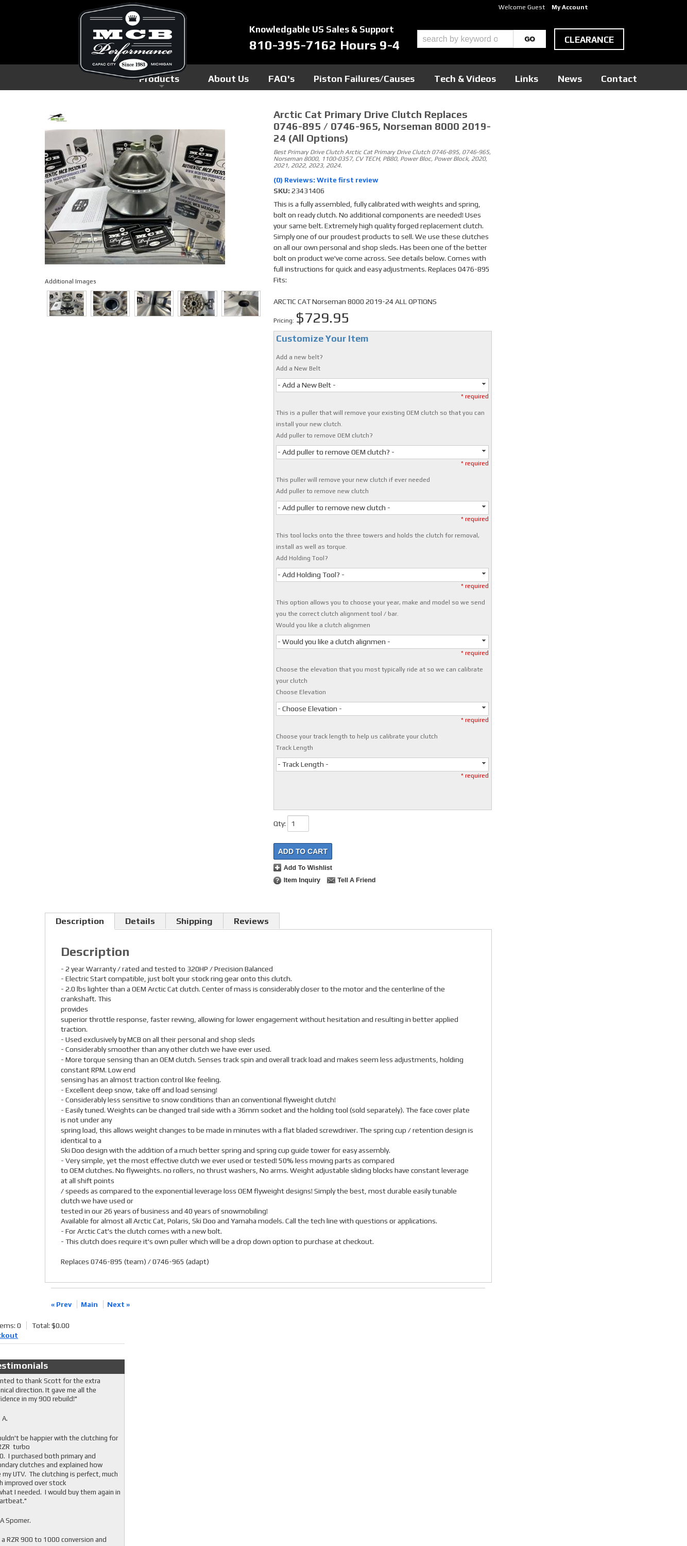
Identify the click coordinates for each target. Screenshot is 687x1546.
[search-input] (465, 38)
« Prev (61, 1304)
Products (296, 77)
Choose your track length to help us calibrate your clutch (357, 736)
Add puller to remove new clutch (322, 491)
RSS (262, 1432)
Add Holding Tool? (302, 558)
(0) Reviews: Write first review (326, 180)
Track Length (294, 747)
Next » (118, 1304)
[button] (481, 39)
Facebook (270, 1402)
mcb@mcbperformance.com (552, 1469)
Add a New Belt (298, 368)
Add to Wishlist (308, 867)
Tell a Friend (356, 880)
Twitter (268, 1412)
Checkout (517, 118)
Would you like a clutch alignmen (323, 625)
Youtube (268, 1422)
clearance (589, 40)
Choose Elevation (301, 692)
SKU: (282, 191)
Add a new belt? (299, 357)
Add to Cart (303, 851)
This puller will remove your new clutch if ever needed (353, 479)
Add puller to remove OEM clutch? (324, 435)
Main (89, 1304)
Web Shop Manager (442, 1520)
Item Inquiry (302, 880)
